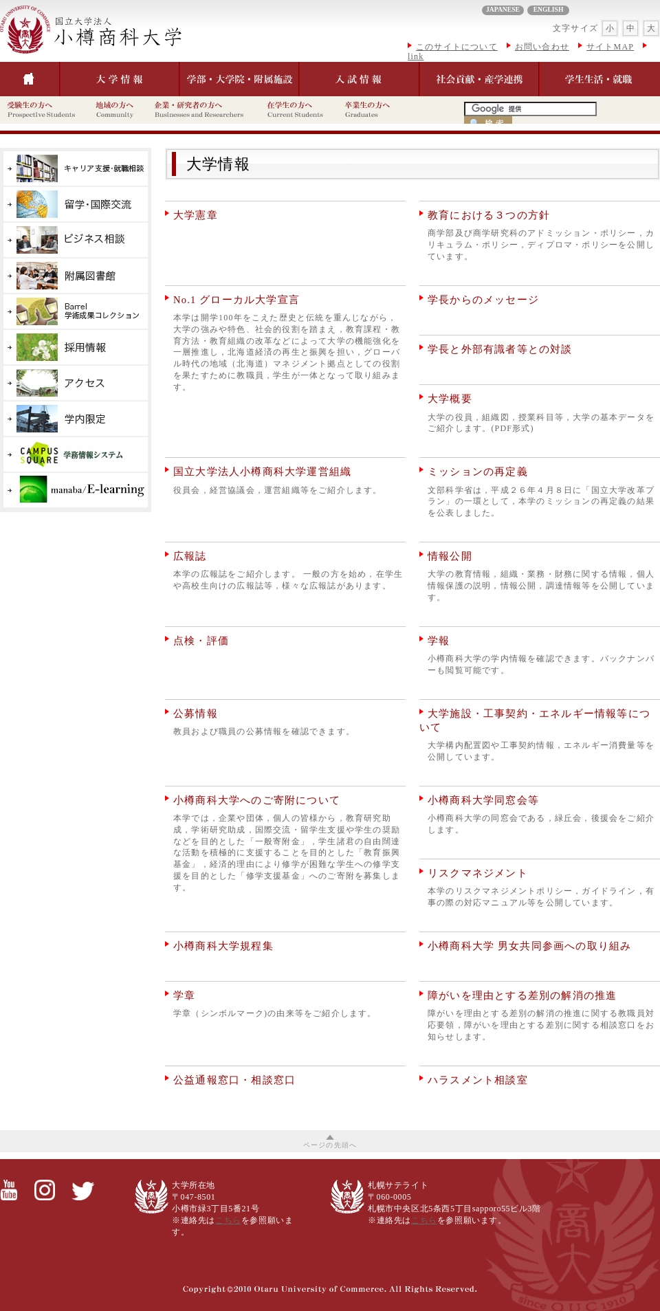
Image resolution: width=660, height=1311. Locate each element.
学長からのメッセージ (483, 299)
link (416, 56)
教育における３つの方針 (489, 215)
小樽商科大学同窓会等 (483, 800)
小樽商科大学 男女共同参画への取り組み (529, 945)
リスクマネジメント (478, 873)
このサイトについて (457, 47)
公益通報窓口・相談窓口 (234, 1080)
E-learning (75, 490)
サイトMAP (610, 47)
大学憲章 (195, 215)
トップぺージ (30, 79)
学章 (184, 995)
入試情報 (359, 79)
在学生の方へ (299, 110)
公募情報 (195, 713)
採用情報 (75, 347)
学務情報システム (75, 454)
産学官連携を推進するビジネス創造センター (75, 240)
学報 (439, 640)
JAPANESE (503, 9)
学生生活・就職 (599, 79)
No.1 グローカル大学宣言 (236, 299)
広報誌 (190, 556)
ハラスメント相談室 (478, 1080)
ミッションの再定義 (478, 471)
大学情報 (118, 32)
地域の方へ (118, 110)
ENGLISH (549, 9)
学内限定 (75, 418)
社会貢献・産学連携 (479, 79)
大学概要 (450, 398)
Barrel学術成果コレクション (75, 311)
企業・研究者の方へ (203, 110)
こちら (228, 1220)
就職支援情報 (75, 168)
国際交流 (75, 204)
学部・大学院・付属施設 (239, 79)
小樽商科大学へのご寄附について (256, 800)
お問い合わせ (542, 47)
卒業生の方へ (373, 110)
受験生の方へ (44, 110)
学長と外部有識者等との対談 (500, 349)
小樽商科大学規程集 (223, 945)
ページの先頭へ (330, 1145)
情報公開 (450, 556)
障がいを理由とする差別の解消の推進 (522, 995)
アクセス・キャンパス (75, 383)
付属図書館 (75, 275)
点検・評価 (201, 640)
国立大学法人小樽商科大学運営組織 (262, 471)
